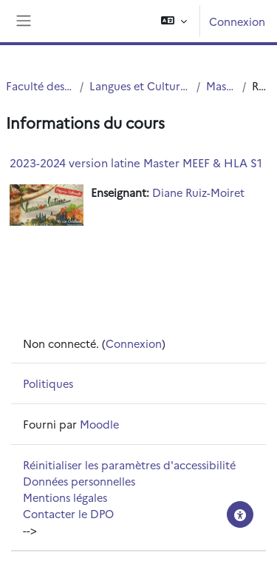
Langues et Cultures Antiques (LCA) (140, 85)
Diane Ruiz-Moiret (198, 192)
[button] (173, 21)
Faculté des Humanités (40, 85)
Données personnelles (79, 481)
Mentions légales (65, 497)
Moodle (99, 424)
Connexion (237, 21)
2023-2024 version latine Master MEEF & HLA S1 (136, 162)
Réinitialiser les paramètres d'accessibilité (129, 464)
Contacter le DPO (68, 513)
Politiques (48, 383)
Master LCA (221, 85)
